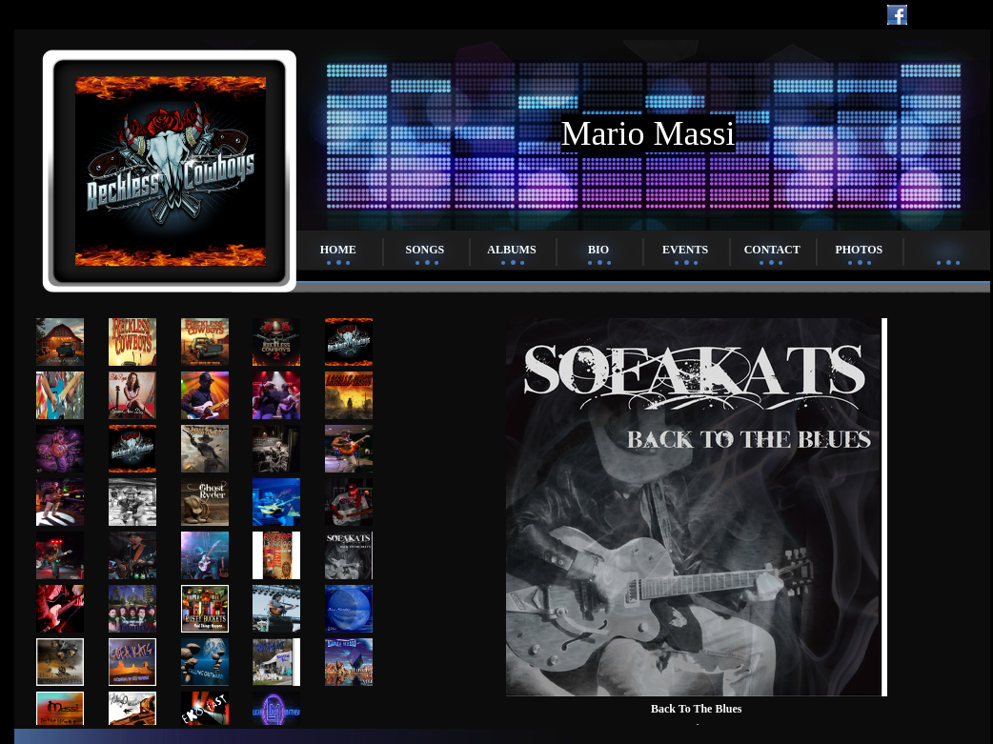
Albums (511, 249)
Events (685, 249)
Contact (772, 249)
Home (338, 249)
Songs (425, 249)
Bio (598, 249)
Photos (858, 249)
